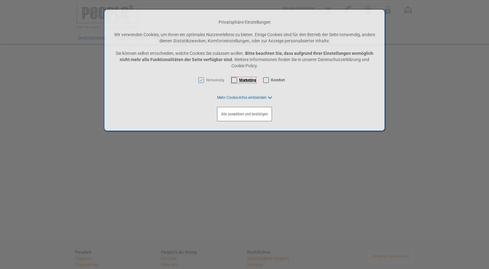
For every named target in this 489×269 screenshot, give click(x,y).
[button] (244, 97)
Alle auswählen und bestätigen (244, 114)
